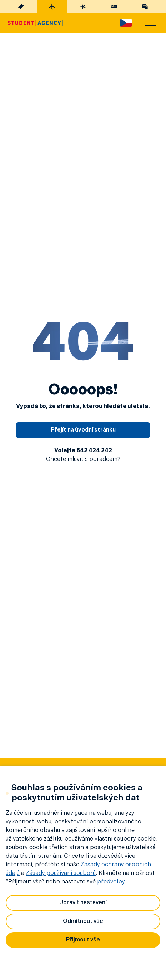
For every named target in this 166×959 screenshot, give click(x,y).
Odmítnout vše (83, 921)
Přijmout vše (83, 940)
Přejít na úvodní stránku (83, 430)
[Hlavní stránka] (34, 23)
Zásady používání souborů (61, 873)
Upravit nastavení (83, 903)
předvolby (111, 882)
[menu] (150, 23)
